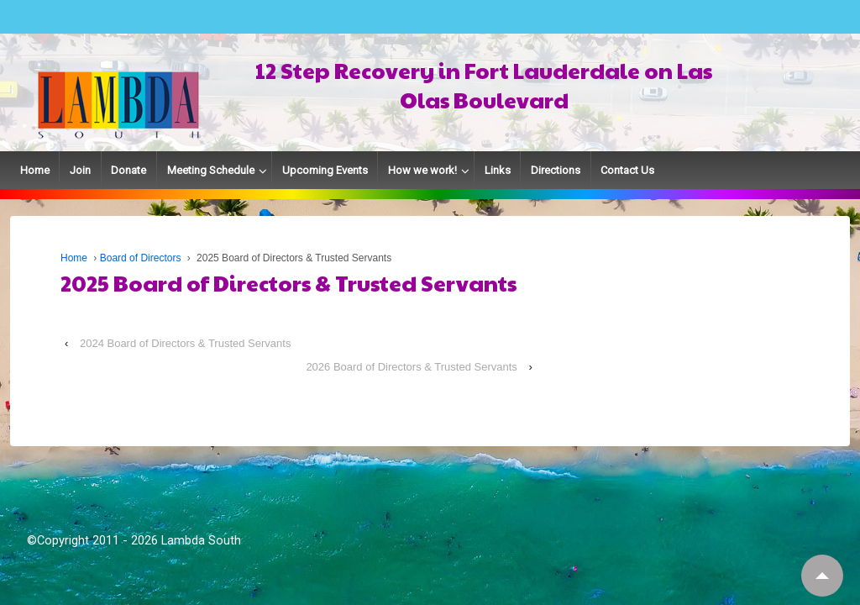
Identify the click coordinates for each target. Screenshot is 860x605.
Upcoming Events (325, 170)
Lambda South (201, 540)
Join (80, 170)
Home (35, 170)
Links (498, 170)
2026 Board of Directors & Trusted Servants (411, 366)
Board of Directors (140, 258)
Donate (128, 170)
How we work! (422, 170)
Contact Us (627, 170)
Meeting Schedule (210, 170)
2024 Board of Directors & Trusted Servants (185, 343)
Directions (555, 170)
